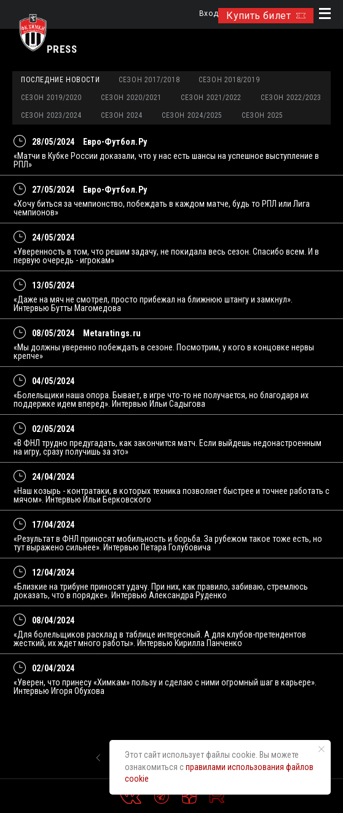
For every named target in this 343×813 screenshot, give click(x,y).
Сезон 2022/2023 (291, 97)
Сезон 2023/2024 (51, 115)
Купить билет (266, 15)
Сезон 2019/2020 (51, 97)
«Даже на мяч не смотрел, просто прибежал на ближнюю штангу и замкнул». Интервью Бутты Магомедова (153, 304)
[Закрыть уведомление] (321, 749)
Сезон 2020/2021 (131, 97)
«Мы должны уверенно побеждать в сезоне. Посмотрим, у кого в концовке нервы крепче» (164, 351)
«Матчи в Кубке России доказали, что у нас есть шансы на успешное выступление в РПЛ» (166, 160)
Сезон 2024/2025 (192, 115)
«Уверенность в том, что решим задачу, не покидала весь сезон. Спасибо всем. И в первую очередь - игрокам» (166, 256)
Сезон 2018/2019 (229, 79)
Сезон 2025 (262, 115)
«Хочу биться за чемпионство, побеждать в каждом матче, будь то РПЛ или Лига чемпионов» (162, 208)
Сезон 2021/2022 (211, 97)
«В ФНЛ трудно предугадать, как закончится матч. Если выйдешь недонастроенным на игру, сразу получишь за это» (167, 447)
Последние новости (60, 79)
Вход (208, 14)
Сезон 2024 (122, 115)
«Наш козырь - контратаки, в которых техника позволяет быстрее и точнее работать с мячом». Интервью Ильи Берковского (171, 495)
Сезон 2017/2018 (149, 79)
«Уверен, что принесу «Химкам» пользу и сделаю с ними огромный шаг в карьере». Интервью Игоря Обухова (165, 686)
